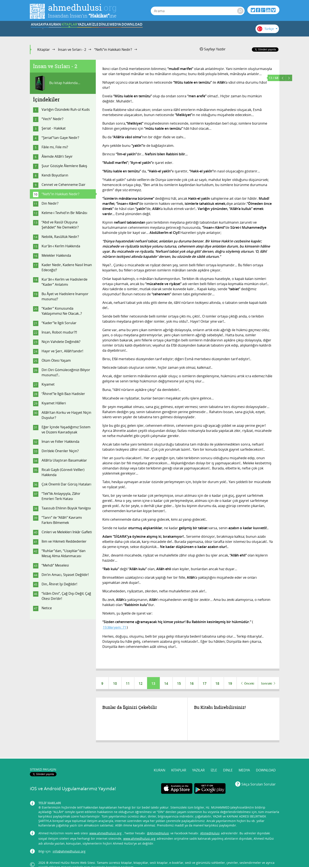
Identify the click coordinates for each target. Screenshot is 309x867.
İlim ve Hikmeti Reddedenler (64, 541)
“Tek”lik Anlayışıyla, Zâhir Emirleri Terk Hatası (61, 496)
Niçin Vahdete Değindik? (61, 341)
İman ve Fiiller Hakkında (60, 441)
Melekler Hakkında (56, 255)
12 (140, 683)
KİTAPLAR (96, 30)
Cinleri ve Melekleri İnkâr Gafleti (67, 532)
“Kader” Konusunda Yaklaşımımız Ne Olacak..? (62, 311)
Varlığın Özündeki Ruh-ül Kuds (66, 109)
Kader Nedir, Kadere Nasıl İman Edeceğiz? (67, 267)
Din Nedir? (50, 203)
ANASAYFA (43, 30)
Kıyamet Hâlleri (54, 403)
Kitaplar (43, 49)
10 (115, 683)
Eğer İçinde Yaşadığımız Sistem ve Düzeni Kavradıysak (66, 429)
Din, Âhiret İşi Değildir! (59, 584)
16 (192, 683)
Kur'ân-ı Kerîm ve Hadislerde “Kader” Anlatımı (64, 282)
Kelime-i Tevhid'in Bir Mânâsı (64, 212)
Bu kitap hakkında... (56, 83)
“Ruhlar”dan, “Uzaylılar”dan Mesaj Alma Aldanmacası (64, 553)
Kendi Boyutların (55, 175)
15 (179, 683)
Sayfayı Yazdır (213, 49)
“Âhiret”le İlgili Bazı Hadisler (63, 393)
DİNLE (175, 30)
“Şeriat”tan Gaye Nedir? (60, 137)
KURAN (69, 30)
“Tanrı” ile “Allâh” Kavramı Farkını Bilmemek (62, 520)
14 (166, 683)
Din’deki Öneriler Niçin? (60, 451)
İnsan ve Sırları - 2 (72, 49)
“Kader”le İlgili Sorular (59, 323)
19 (230, 683)
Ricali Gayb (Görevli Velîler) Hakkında (63, 472)
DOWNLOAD (227, 30)
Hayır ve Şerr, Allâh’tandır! (62, 351)
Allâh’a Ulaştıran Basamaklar (64, 460)
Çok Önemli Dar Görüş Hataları (66, 484)
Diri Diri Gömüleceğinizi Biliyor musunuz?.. (66, 372)
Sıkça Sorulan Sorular (258, 776)
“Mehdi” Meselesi (55, 565)
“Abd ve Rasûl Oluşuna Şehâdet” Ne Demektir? (67, 225)
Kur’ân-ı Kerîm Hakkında (61, 246)
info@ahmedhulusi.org (69, 843)
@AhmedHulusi (158, 825)
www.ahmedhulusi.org (105, 825)
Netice (47, 608)
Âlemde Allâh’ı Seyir (57, 156)
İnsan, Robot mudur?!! (59, 332)
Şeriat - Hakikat (54, 128)
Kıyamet (48, 384)
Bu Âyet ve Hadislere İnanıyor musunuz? (65, 296)
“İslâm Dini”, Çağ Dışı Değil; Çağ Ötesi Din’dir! (66, 596)
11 (128, 683)
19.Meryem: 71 (114, 627)
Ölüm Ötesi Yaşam (56, 360)
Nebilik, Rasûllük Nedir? (60, 236)
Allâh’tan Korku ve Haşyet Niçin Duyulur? (66, 415)
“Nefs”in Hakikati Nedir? (113, 49)
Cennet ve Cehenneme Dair (64, 184)
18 (217, 683)
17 (204, 683)
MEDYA (201, 30)
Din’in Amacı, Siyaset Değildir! (65, 574)
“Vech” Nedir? (52, 119)
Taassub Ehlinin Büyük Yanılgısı (66, 508)
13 (153, 683)
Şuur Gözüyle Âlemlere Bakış (64, 165)
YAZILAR (122, 30)
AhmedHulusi (210, 825)
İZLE (148, 30)
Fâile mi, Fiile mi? (55, 147)
